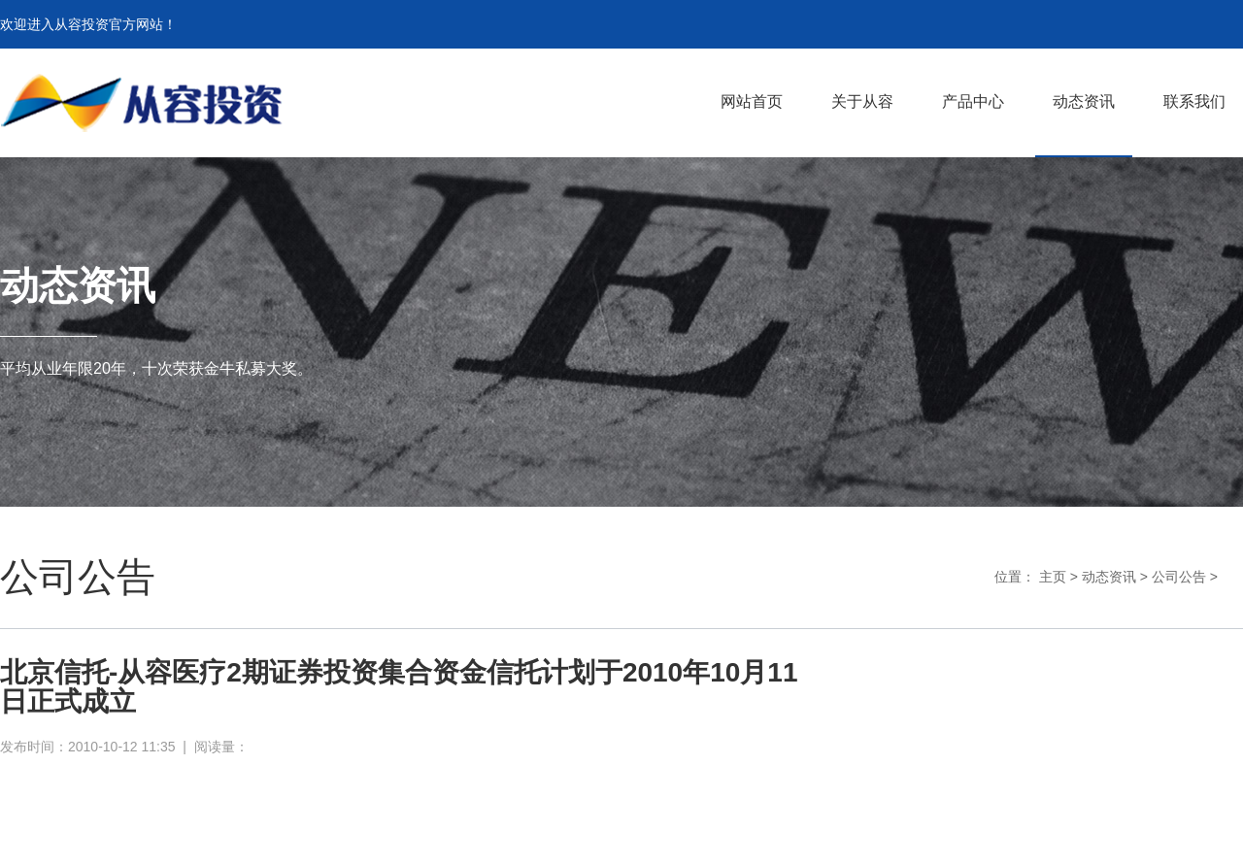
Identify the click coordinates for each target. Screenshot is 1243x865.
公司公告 (1179, 576)
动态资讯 (1109, 576)
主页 (1052, 576)
